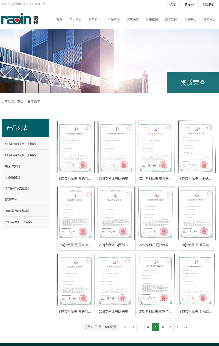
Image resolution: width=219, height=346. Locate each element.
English (189, 4)
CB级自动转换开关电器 (20, 144)
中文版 (171, 4)
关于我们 (75, 19)
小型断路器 (12, 177)
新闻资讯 (94, 19)
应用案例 (152, 19)
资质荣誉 (133, 19)
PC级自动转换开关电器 (20, 155)
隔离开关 (11, 199)
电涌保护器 (12, 166)
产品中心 (114, 19)
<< (125, 327)
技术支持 (171, 19)
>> (186, 327)
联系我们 (208, 4)
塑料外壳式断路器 (17, 188)
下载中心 (190, 19)
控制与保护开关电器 (18, 222)
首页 (59, 19)
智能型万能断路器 (17, 211)
